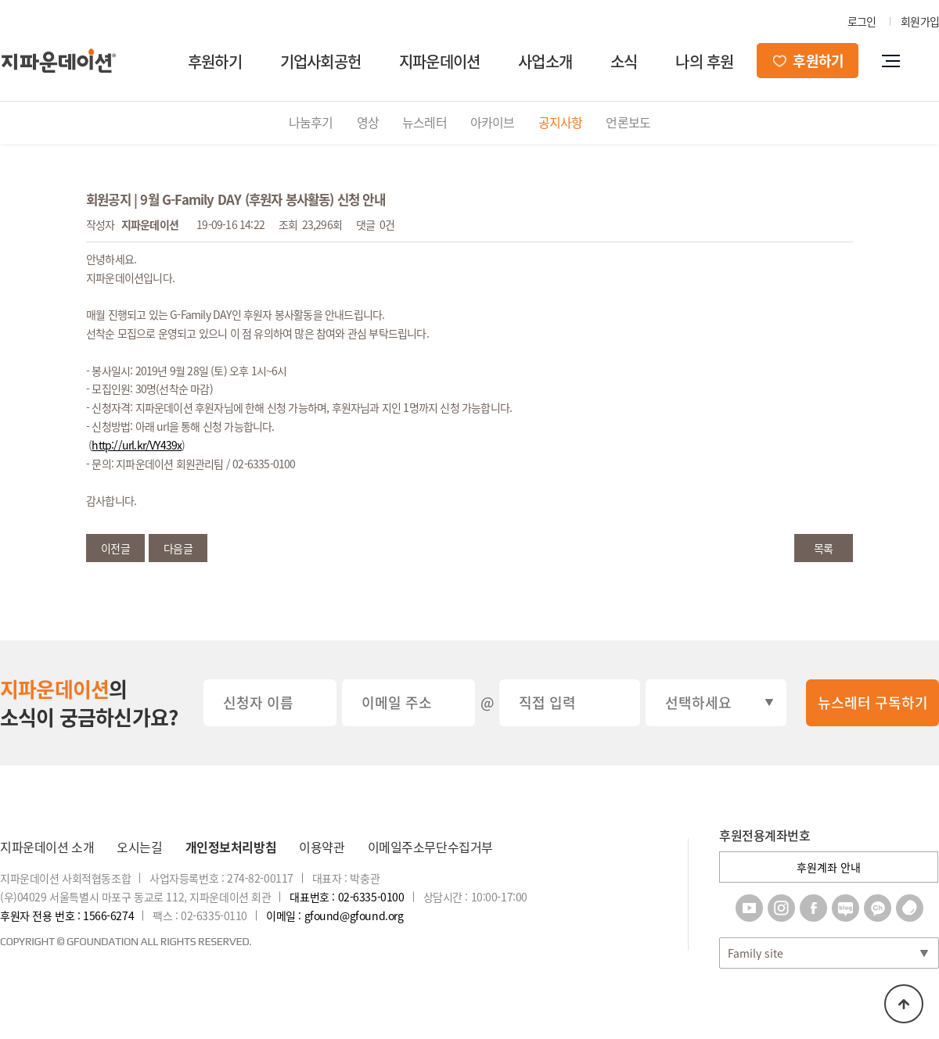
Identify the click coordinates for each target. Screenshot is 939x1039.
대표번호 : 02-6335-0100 (347, 897)
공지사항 (560, 122)
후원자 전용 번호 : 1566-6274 (67, 915)
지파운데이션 (439, 61)
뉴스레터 (424, 122)
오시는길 (139, 846)
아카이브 (492, 122)
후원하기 (215, 61)
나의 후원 (704, 61)
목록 (823, 548)
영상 (368, 122)
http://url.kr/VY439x (137, 445)
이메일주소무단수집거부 (430, 846)
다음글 (178, 548)
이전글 (115, 548)
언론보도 (628, 122)
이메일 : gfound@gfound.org (334, 915)
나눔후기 (311, 122)
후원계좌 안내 (829, 867)
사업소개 (545, 61)
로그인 (861, 21)
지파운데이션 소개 (47, 846)
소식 (623, 61)
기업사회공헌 (320, 61)
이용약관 (321, 846)
